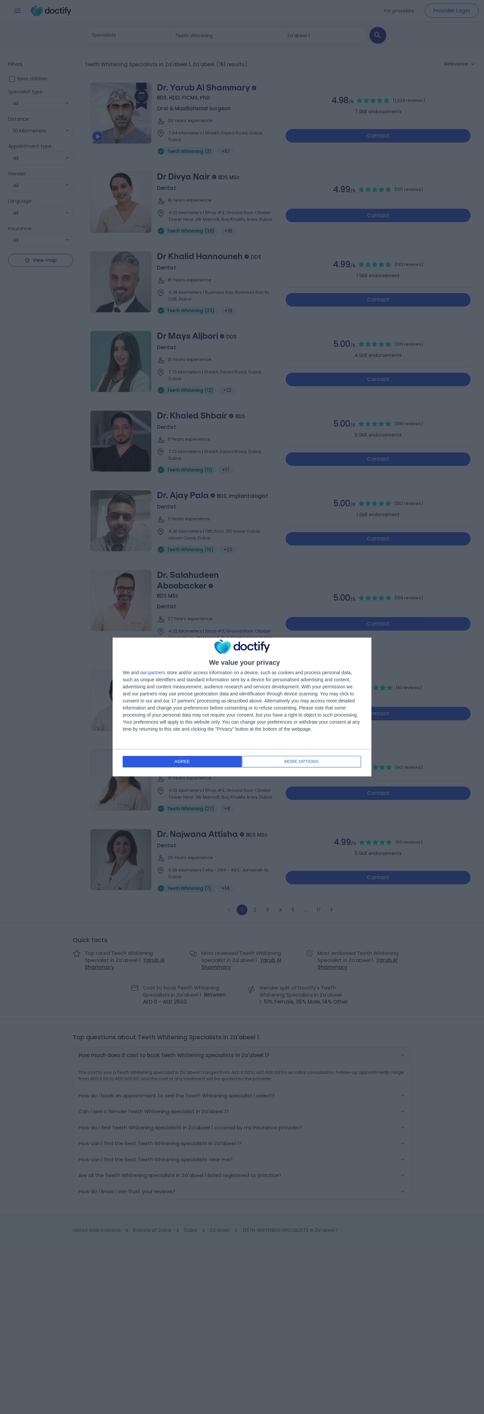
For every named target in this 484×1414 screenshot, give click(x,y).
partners (156, 673)
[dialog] (242, 707)
